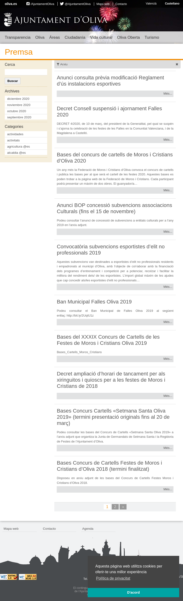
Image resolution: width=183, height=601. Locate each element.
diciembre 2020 (18, 99)
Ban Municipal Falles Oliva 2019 (94, 302)
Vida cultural (101, 37)
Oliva (40, 37)
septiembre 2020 (19, 117)
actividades (15, 134)
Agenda (87, 528)
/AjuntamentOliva (42, 4)
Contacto (121, 4)
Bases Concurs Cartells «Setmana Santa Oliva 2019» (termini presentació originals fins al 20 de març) (113, 417)
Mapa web (103, 4)
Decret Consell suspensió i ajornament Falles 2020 (109, 112)
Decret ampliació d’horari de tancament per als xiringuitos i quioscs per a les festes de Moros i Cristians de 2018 (111, 380)
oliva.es (11, 4)
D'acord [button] (133, 592)
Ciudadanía (75, 37)
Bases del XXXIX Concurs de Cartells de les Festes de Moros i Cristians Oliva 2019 (108, 340)
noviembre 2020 (18, 105)
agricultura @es (18, 146)
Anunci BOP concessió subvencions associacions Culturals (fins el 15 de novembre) (114, 208)
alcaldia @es (16, 152)
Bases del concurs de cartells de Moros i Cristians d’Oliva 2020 (115, 158)
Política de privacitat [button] (113, 578)
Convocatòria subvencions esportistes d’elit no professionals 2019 (110, 250)
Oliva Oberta (128, 37)
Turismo (152, 37)
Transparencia (17, 37)
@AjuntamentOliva (78, 4)
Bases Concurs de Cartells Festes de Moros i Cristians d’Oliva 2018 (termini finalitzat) (109, 466)
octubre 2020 (16, 111)
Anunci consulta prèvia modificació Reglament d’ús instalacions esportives (110, 81)
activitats (13, 140)
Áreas (54, 37)
